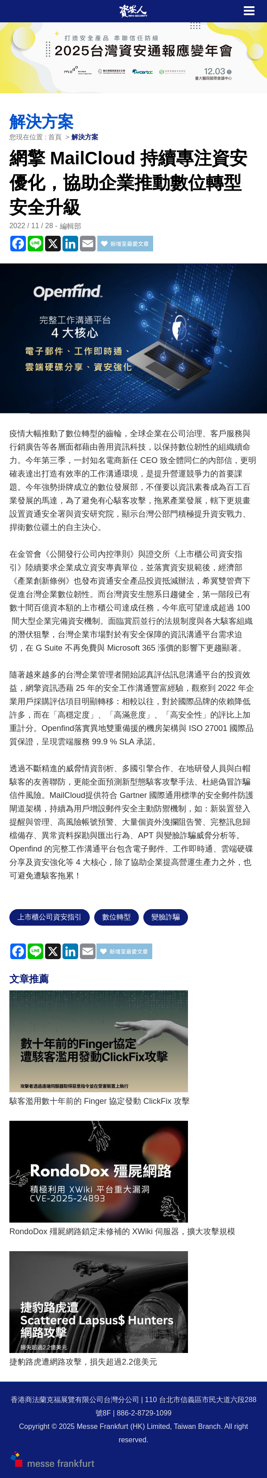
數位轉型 (116, 917)
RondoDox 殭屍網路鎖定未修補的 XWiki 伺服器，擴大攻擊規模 (122, 1231)
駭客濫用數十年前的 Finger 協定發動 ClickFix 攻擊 (99, 1101)
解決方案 (84, 137)
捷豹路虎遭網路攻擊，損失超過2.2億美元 (83, 1361)
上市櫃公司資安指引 (49, 917)
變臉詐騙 (165, 917)
